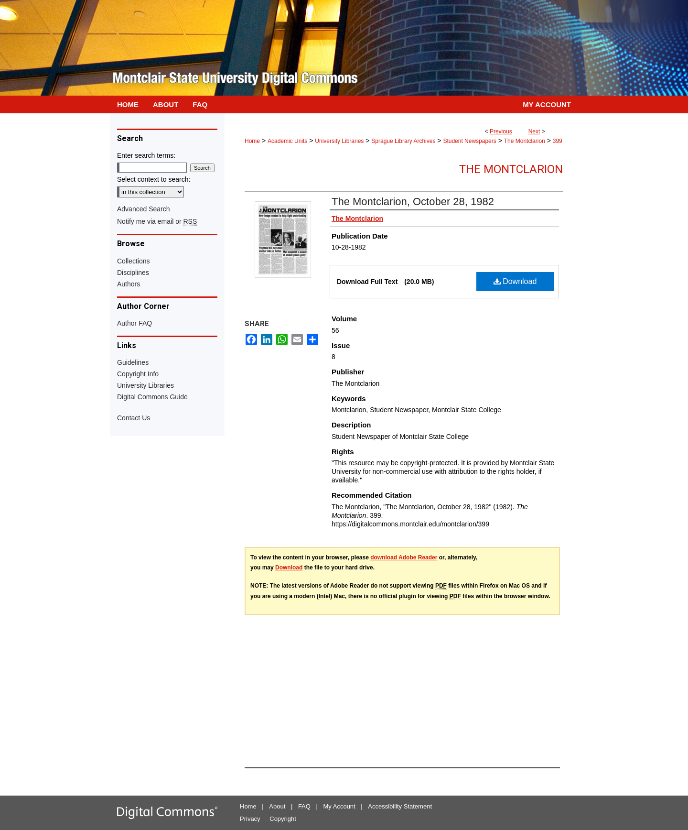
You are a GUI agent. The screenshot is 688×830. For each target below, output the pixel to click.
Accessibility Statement (400, 806)
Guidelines (133, 362)
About (277, 806)
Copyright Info (138, 374)
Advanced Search (143, 209)
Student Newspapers (469, 141)
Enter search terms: (146, 155)
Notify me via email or (157, 221)
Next (534, 131)
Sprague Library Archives (403, 141)
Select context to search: (153, 179)
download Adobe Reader (403, 557)
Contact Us (133, 418)
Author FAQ (134, 323)
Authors (128, 284)
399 (557, 141)
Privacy (250, 818)
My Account (339, 806)
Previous (501, 131)
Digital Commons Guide (152, 397)
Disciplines (133, 272)
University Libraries (339, 141)
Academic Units (287, 141)
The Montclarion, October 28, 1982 (413, 202)
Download (515, 281)
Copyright (282, 818)
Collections (133, 261)
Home (252, 141)
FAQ (304, 806)
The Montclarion (524, 141)
